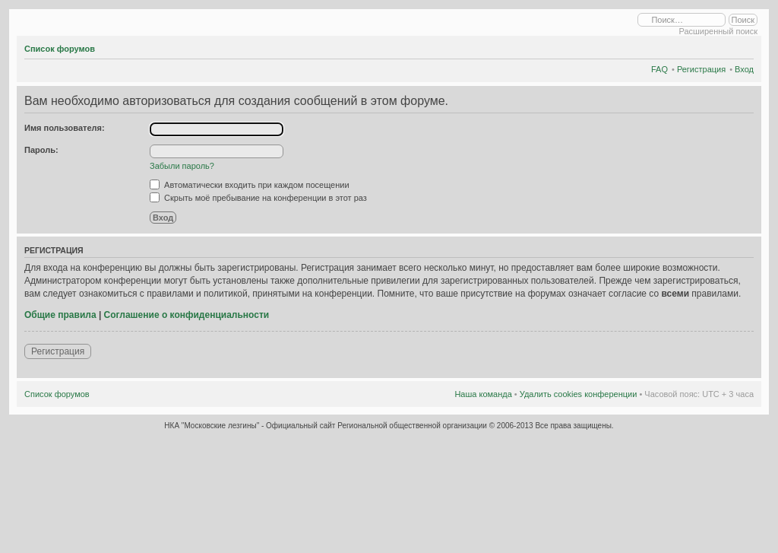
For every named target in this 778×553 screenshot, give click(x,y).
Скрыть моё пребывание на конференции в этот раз (258, 197)
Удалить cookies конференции (578, 394)
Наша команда (482, 394)
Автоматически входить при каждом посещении (249, 184)
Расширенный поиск (717, 31)
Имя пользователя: (64, 127)
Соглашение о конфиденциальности (187, 315)
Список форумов (59, 48)
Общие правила (60, 315)
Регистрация (701, 69)
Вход (744, 69)
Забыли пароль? (182, 165)
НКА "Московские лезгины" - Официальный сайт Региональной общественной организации (326, 425)
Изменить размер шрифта (743, 46)
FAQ (659, 69)
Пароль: (41, 149)
